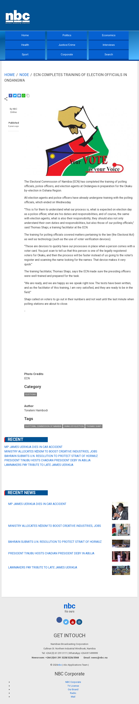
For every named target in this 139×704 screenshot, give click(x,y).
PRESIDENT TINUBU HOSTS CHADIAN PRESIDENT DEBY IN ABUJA (47, 460)
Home (25, 35)
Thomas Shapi (93, 426)
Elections (30, 394)
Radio (73, 693)
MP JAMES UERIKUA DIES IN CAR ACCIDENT (33, 447)
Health (25, 45)
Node (24, 75)
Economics (108, 35)
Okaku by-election (74, 426)
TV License (73, 685)
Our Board (73, 689)
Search (109, 54)
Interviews (109, 45)
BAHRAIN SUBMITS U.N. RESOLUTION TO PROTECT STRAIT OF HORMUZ (51, 456)
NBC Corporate (73, 682)
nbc (69, 606)
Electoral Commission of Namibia (43, 426)
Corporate (67, 54)
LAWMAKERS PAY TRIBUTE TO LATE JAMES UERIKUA (38, 465)
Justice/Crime (66, 45)
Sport (25, 54)
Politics (67, 35)
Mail (73, 696)
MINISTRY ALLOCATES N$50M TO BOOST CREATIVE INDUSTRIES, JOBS (50, 451)
